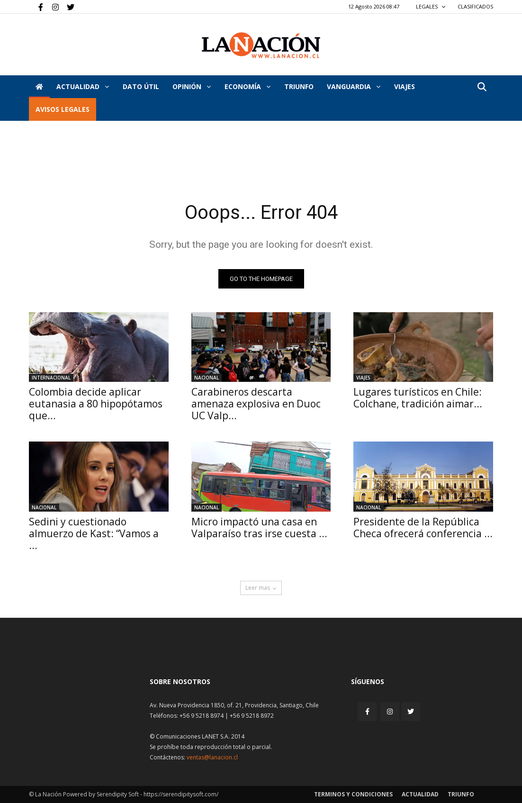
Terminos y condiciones (353, 794)
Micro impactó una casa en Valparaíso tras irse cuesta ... (259, 527)
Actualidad (82, 86)
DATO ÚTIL (141, 86)
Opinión (191, 86)
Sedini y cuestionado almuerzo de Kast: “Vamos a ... (94, 533)
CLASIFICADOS (475, 6)
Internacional (51, 377)
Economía (247, 86)
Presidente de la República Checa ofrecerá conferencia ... (423, 527)
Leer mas (261, 588)
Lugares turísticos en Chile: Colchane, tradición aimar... (417, 397)
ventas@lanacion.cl (212, 757)
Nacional (206, 377)
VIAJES (404, 86)
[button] (481, 87)
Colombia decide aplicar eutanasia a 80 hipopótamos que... (95, 403)
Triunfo (299, 86)
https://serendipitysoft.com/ (181, 794)
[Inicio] (39, 86)
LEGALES (431, 6)
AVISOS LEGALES (63, 109)
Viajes (363, 377)
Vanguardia (353, 86)
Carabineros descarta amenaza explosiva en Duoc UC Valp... (256, 403)
